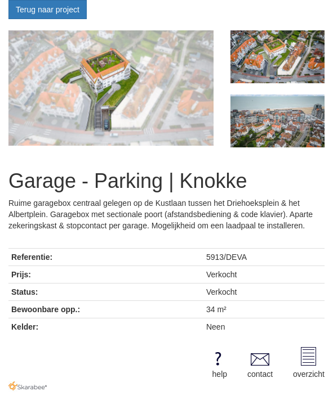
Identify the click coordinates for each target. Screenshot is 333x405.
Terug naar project (47, 9)
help (217, 363)
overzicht (309, 363)
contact (260, 363)
